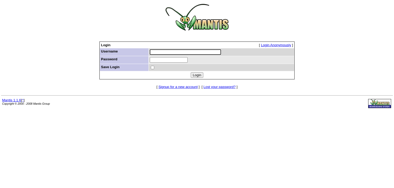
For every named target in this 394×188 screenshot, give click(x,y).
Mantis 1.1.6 (11, 100)
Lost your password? (220, 87)
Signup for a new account (178, 87)
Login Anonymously (276, 45)
